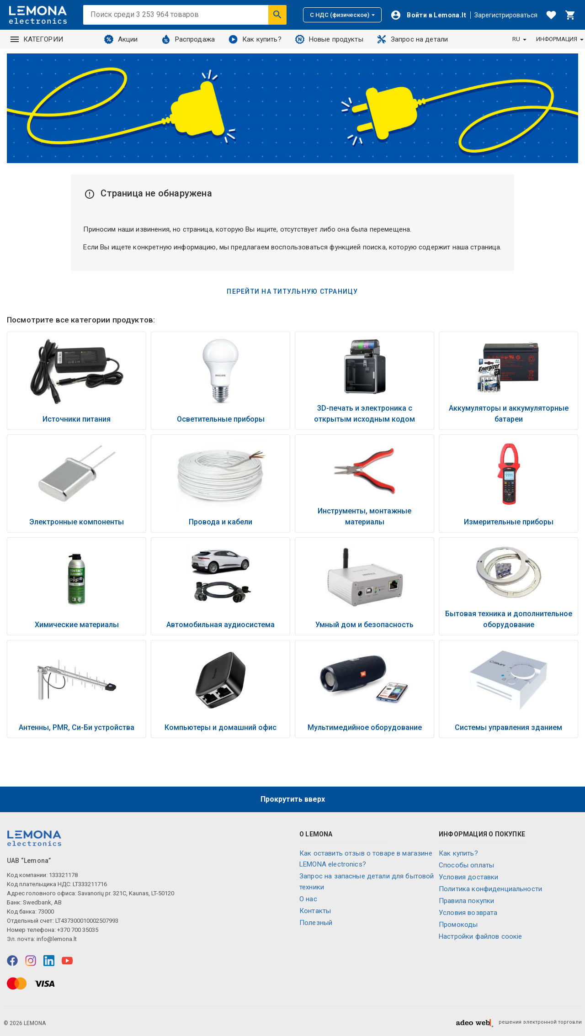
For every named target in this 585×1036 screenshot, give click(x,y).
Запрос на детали (412, 39)
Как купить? (255, 39)
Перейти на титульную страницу (292, 291)
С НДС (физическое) (342, 14)
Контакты (315, 911)
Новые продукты (329, 39)
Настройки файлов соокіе (480, 936)
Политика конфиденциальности (490, 889)
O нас (308, 899)
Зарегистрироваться (505, 15)
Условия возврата (468, 913)
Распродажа (188, 39)
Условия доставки (468, 877)
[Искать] (277, 14)
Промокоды (458, 924)
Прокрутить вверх (293, 799)
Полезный (315, 923)
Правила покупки (466, 901)
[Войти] (428, 15)
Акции (121, 39)
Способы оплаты (466, 865)
